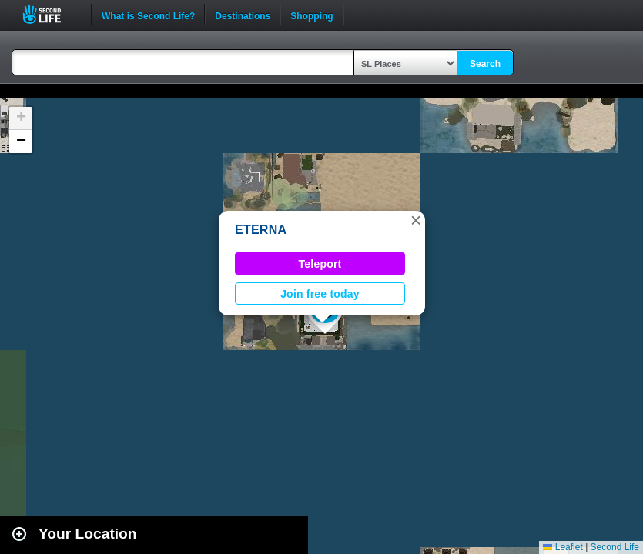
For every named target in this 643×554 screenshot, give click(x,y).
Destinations (242, 14)
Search (485, 63)
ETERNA (260, 229)
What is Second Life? (148, 14)
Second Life (50, 14)
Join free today (320, 294)
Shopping (311, 14)
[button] (416, 220)
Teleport (320, 264)
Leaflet (562, 547)
